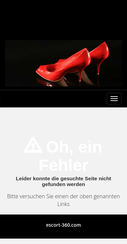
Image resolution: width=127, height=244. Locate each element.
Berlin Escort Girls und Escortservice (63, 13)
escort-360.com (63, 225)
